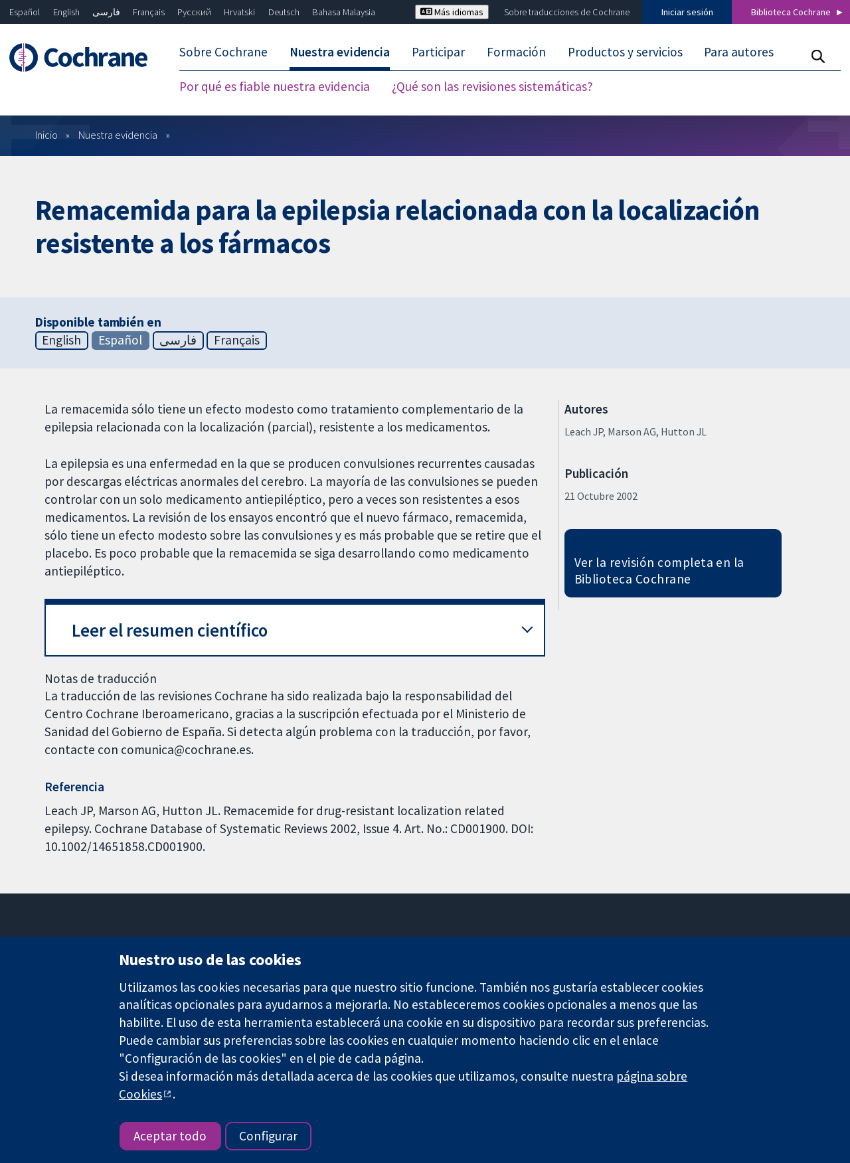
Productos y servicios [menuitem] (625, 52)
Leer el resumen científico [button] (170, 630)
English (66, 12)
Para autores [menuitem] (739, 52)
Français (149, 12)
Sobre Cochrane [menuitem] (223, 52)
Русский (194, 12)
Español (24, 12)
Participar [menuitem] (438, 52)
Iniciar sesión (687, 12)
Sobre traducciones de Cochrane (567, 12)
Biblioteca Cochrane (791, 12)
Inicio (46, 134)
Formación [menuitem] (516, 52)
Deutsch (283, 12)
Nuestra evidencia (117, 134)
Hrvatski (239, 12)
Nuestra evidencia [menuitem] (340, 52)
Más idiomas (451, 12)
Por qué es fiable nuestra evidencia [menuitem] (274, 86)
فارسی (106, 12)
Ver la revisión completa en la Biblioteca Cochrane (659, 570)
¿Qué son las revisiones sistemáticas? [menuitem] (492, 86)
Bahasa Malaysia (343, 12)
